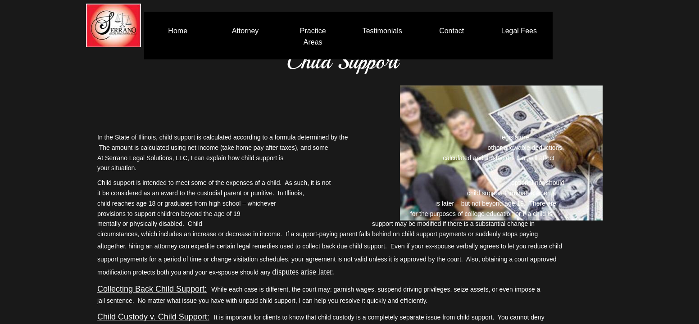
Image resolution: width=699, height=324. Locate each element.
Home (177, 31)
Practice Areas (313, 36)
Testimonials (382, 31)
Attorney (245, 31)
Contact (451, 31)
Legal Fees (519, 31)
